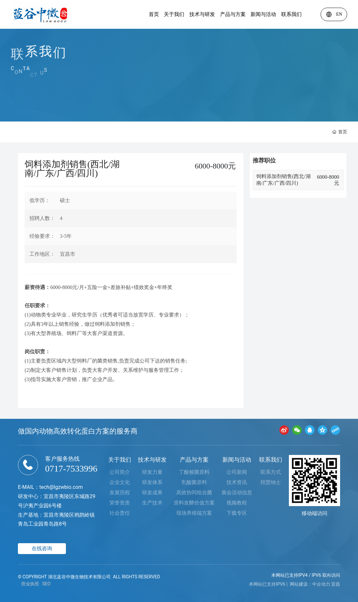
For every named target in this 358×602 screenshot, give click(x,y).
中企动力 (321, 584)
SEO (46, 583)
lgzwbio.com (68, 487)
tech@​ (46, 487)
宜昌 (335, 584)
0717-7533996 (71, 468)
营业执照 (30, 583)
